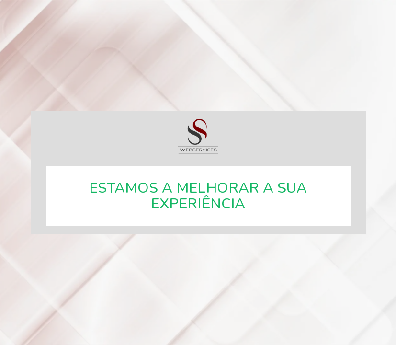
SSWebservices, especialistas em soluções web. (198, 136)
